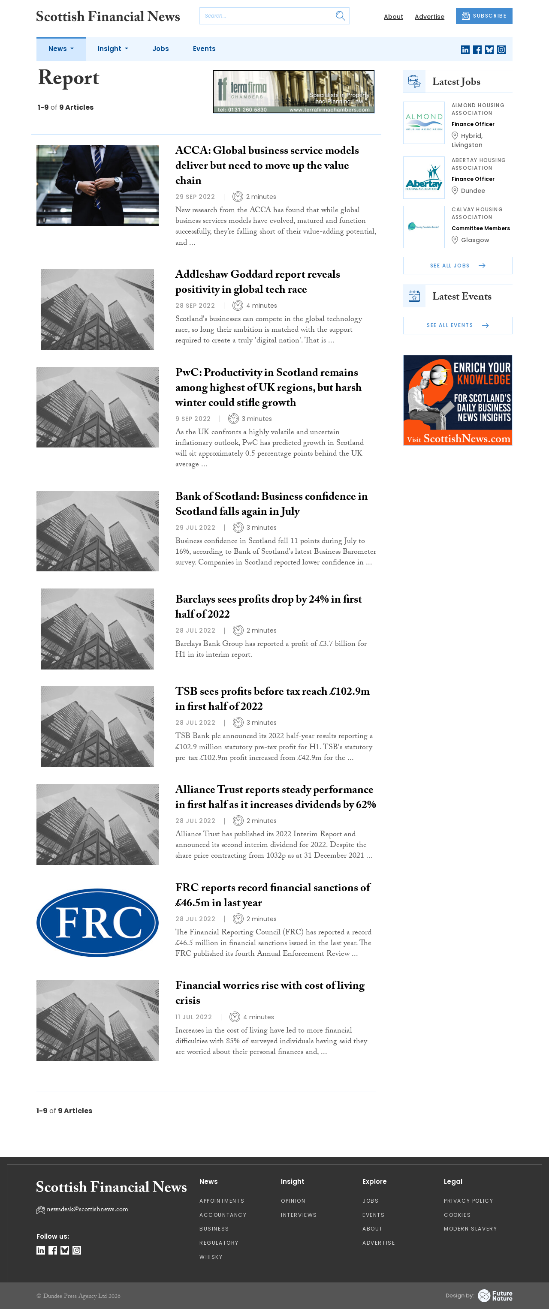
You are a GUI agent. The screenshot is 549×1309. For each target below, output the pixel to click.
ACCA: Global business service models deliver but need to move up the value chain (267, 167)
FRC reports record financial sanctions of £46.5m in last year (272, 897)
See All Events (458, 325)
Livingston (467, 145)
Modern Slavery (470, 1228)
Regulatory (219, 1242)
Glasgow (475, 240)
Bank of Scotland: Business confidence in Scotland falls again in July (271, 505)
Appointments (221, 1200)
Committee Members (481, 228)
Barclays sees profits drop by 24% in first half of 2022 (268, 608)
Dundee (473, 190)
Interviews (299, 1215)
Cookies (457, 1215)
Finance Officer (473, 124)
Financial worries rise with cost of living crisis (270, 995)
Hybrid (471, 136)
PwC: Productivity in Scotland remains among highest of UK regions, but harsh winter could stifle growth (268, 389)
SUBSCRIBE (484, 16)
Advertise (429, 16)
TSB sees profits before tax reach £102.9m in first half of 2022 (272, 701)
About (393, 16)
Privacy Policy (468, 1200)
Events (204, 48)
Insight (110, 48)
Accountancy (223, 1215)
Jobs (160, 48)
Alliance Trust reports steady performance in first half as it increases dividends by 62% (275, 799)
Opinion (293, 1200)
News (58, 48)
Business (214, 1228)
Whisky (211, 1257)
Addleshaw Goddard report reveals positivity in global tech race (257, 283)
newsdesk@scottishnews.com (87, 1210)
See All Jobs (458, 265)
